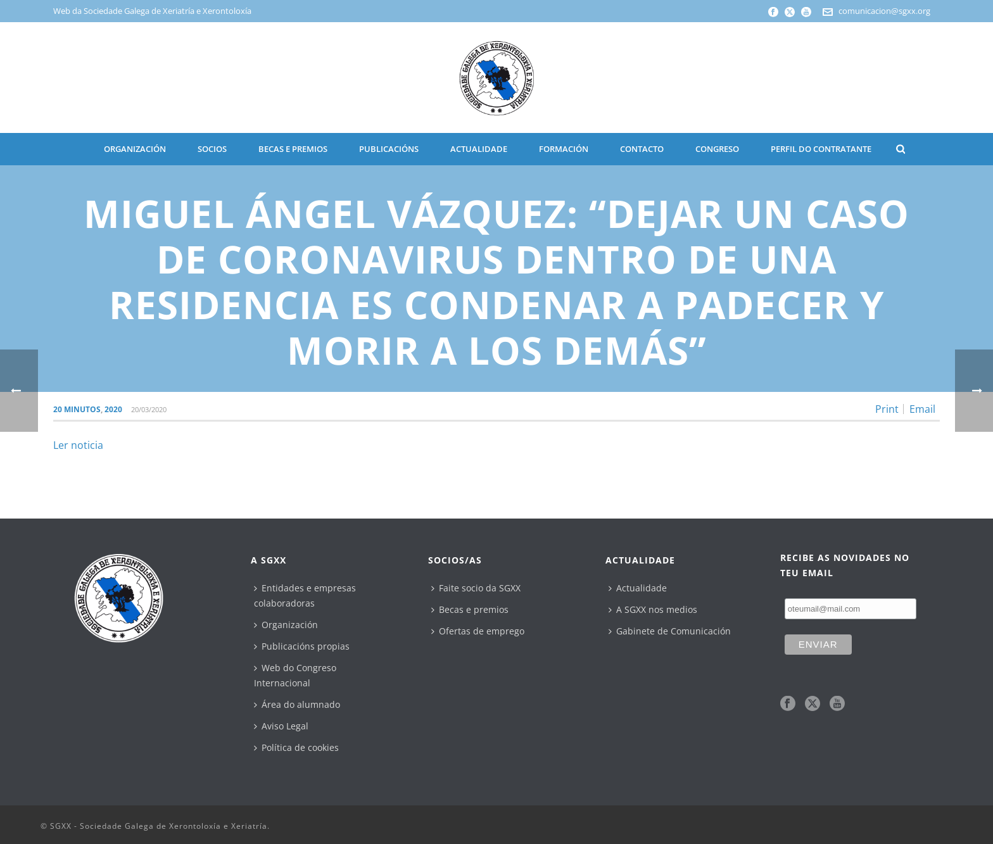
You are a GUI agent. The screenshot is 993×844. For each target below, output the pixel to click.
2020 (113, 409)
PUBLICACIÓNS (389, 148)
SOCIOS (212, 148)
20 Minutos (77, 409)
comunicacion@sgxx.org (884, 10)
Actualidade (638, 588)
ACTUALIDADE (478, 148)
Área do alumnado (297, 704)
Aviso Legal (281, 726)
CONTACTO (642, 148)
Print (887, 409)
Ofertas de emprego (477, 631)
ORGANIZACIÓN (135, 148)
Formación (563, 148)
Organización (286, 625)
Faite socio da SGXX (476, 588)
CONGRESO (717, 148)
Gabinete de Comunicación (670, 631)
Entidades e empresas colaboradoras (305, 595)
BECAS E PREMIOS (292, 148)
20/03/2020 (149, 409)
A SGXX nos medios (653, 609)
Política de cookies (296, 747)
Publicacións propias (302, 646)
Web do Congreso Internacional (295, 675)
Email (922, 409)
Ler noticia (78, 445)
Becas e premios (470, 609)
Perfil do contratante (821, 148)
